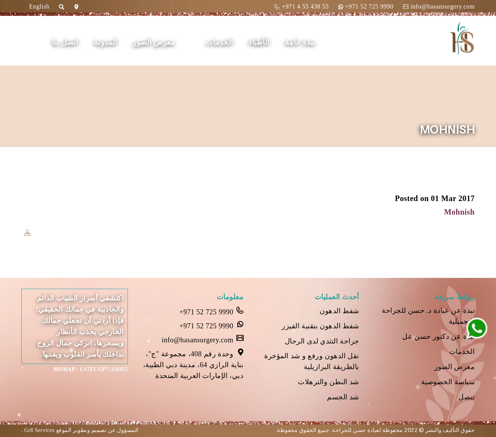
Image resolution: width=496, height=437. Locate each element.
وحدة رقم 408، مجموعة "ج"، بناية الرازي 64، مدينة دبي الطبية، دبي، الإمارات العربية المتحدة (193, 364)
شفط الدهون (339, 311)
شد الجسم (343, 397)
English (39, 6)
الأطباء (259, 42)
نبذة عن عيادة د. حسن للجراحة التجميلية (428, 316)
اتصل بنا (65, 42)
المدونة (105, 42)
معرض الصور (154, 42)
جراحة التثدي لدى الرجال (322, 341)
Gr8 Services (39, 430)
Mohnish (459, 212)
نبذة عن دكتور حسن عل (438, 336)
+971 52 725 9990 (365, 6)
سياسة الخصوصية (448, 382)
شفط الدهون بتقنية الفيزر (320, 326)
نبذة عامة (300, 42)
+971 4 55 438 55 (301, 6)
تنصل (466, 397)
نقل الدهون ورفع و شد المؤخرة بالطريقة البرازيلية (311, 361)
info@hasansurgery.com (439, 6)
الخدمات (219, 42)
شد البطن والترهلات (328, 382)
